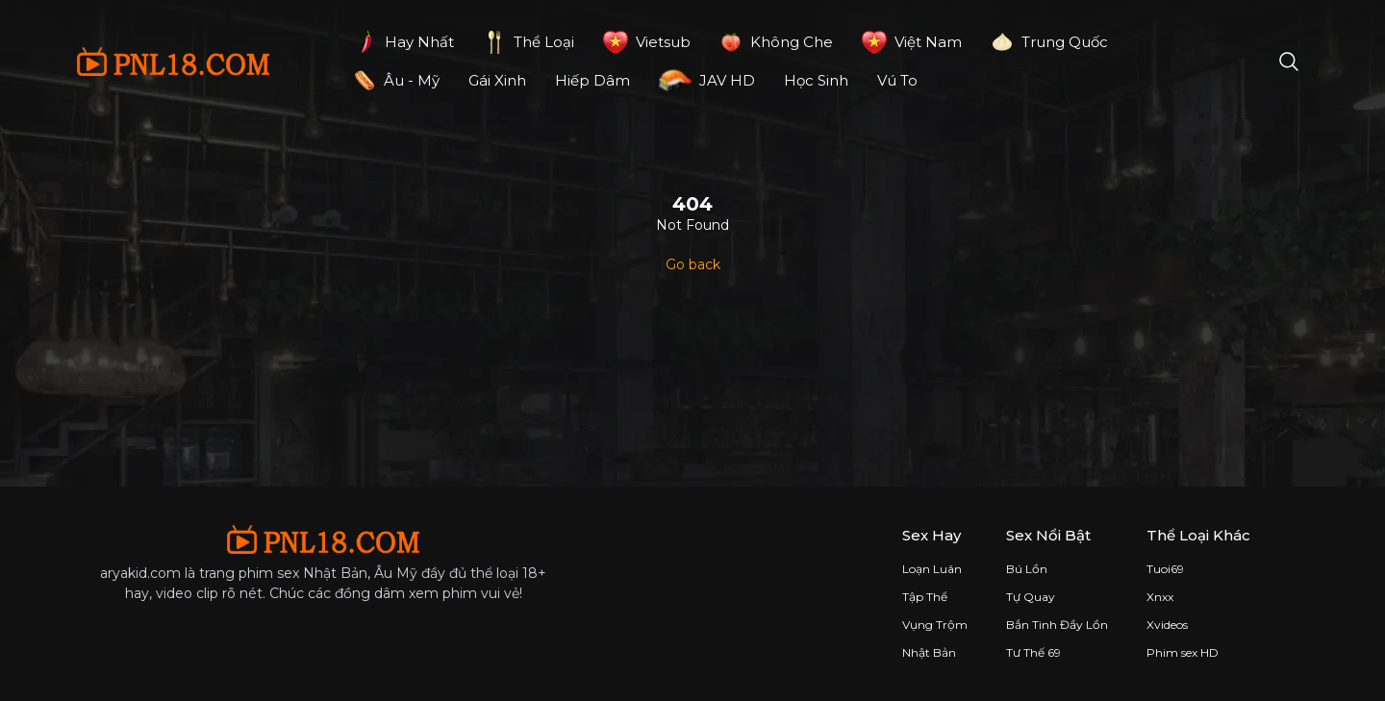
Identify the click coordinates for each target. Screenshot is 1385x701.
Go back (693, 264)
